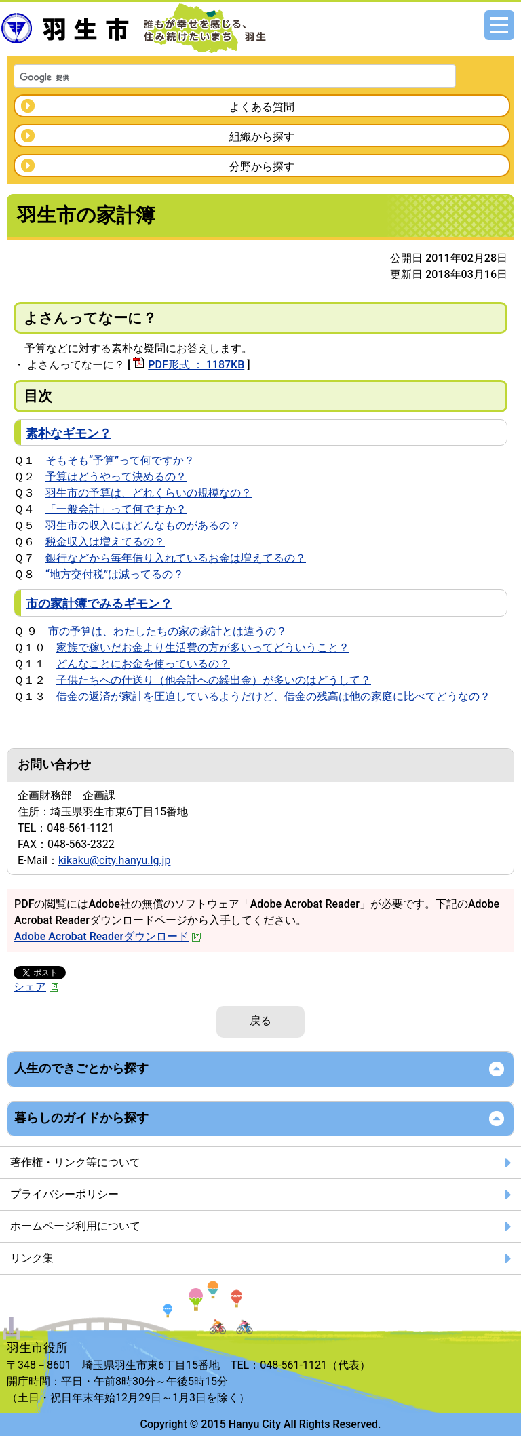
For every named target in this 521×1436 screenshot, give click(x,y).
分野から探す (261, 166)
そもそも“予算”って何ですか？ (120, 460)
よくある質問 (261, 106)
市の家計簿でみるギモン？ (99, 603)
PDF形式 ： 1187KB (196, 364)
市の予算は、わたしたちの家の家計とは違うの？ (167, 631)
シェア (36, 986)
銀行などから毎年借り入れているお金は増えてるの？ (175, 557)
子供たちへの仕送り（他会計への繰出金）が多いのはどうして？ (213, 680)
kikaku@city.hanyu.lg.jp (114, 860)
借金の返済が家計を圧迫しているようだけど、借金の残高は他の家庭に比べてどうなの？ (273, 696)
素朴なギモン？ (68, 433)
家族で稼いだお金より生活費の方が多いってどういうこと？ (202, 647)
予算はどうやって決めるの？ (116, 476)
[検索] (217, 77)
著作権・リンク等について (75, 1162)
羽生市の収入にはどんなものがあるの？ (143, 525)
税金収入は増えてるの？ (105, 541)
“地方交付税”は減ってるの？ (114, 574)
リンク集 (32, 1257)
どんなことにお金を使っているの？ (143, 663)
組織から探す (261, 136)
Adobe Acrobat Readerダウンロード (107, 936)
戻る (260, 1020)
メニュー (499, 25)
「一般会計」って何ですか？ (116, 509)
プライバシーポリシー (64, 1194)
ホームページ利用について (75, 1226)
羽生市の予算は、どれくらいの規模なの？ (148, 492)
